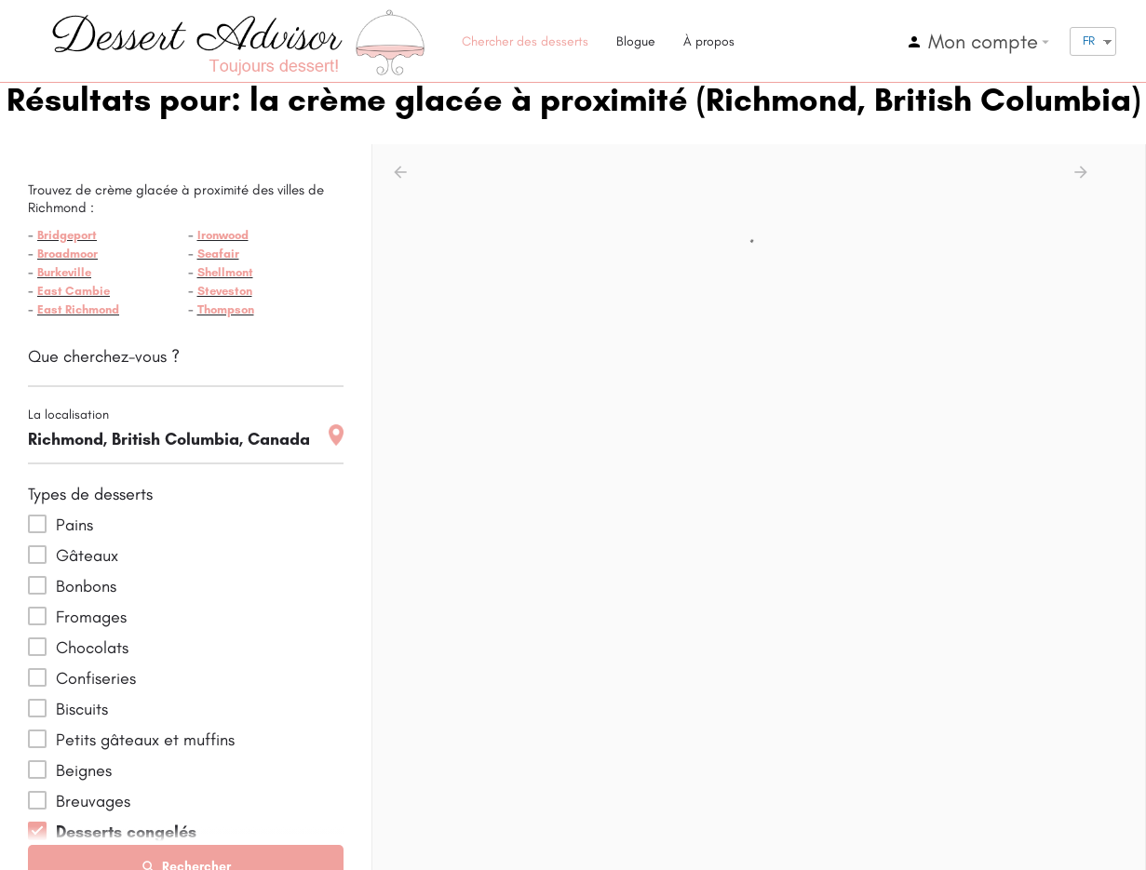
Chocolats (92, 647)
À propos (709, 41)
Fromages (91, 617)
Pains (74, 525)
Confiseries (96, 678)
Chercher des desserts (525, 41)
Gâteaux (87, 555)
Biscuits (82, 709)
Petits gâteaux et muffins (145, 739)
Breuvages (93, 801)
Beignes (84, 770)
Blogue (635, 41)
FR (1089, 40)
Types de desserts (90, 494)
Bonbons (86, 586)
